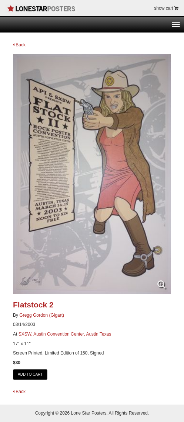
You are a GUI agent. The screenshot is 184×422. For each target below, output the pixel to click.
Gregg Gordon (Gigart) (41, 315)
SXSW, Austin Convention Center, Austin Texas (65, 334)
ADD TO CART (30, 374)
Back (19, 44)
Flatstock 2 (33, 304)
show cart (166, 8)
